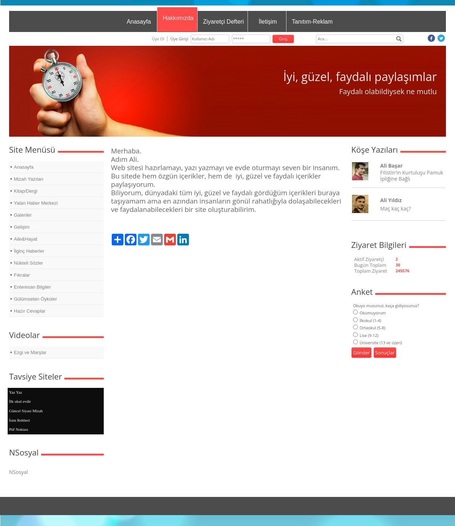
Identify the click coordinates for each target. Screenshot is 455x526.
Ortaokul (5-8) (369, 327)
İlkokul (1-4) (367, 320)
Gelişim (21, 227)
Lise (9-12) (366, 335)
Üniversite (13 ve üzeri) (377, 342)
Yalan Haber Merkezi (36, 203)
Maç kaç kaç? (395, 208)
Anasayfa (139, 22)
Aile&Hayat (25, 239)
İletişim (268, 22)
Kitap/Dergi (25, 191)
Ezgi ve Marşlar (30, 352)
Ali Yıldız (391, 200)
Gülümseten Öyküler (35, 299)
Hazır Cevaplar (30, 311)
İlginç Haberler (29, 251)
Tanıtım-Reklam (312, 22)
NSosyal (18, 472)
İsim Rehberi (19, 420)
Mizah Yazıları (28, 179)
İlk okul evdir (20, 401)
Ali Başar (391, 165)
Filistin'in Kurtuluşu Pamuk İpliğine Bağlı (411, 175)
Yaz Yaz (15, 392)
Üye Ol (158, 38)
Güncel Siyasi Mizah (26, 411)
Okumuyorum (369, 313)
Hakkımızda (178, 18)
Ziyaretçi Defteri (223, 22)
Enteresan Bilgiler (32, 287)
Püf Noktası (18, 429)
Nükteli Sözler (28, 263)
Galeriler (23, 215)
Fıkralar (22, 275)
